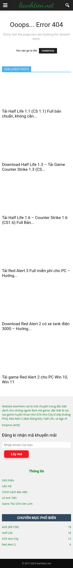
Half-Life (7, 533)
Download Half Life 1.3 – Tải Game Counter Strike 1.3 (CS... (33, 167)
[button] (67, 5)
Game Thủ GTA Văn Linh (17, 504)
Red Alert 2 (9, 544)
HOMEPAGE (48, 51)
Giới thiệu (8, 480)
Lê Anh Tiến (9, 498)
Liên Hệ (6, 486)
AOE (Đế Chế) (10, 527)
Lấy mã (16, 454)
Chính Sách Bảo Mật (14, 492)
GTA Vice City (10, 538)
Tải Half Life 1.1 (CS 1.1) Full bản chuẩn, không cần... (31, 113)
